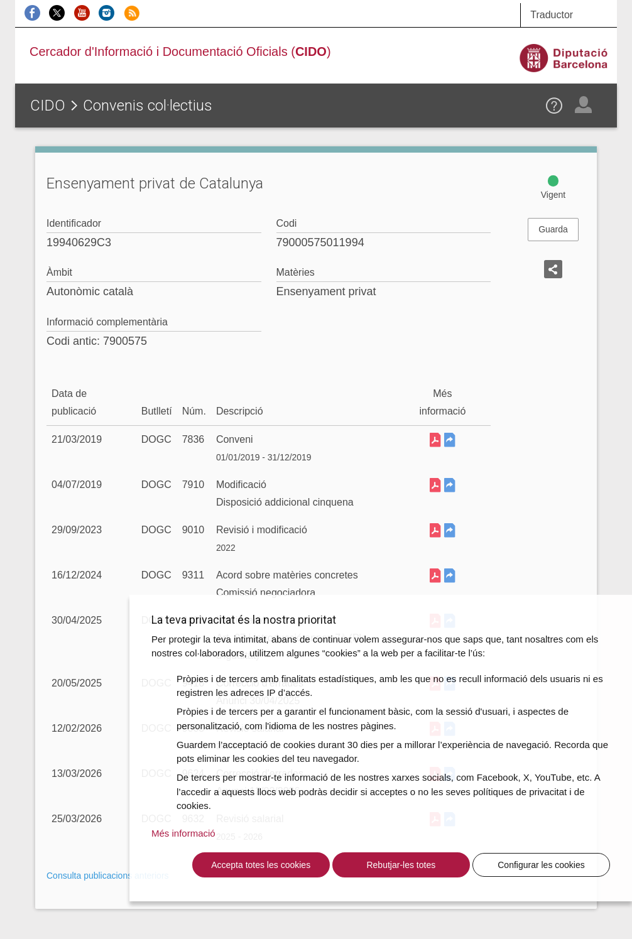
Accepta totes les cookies (260, 865)
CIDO (47, 105)
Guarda (553, 229)
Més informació (183, 833)
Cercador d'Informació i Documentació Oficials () (180, 51)
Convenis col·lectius (147, 105)
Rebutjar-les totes (400, 865)
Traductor (551, 14)
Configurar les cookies (541, 865)
